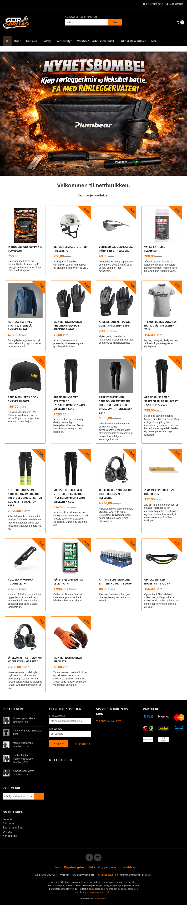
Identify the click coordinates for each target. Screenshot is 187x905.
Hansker (31, 41)
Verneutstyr (64, 41)
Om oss (7, 831)
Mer (153, 41)
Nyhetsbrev (129, 867)
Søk (115, 22)
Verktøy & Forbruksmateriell (95, 41)
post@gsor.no (88, 17)
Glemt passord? (83, 744)
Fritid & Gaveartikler (132, 41)
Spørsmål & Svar (13, 827)
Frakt (57, 867)
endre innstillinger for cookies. (98, 892)
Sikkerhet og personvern (103, 867)
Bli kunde (8, 823)
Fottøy (47, 41)
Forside (7, 819)
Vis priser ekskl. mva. (109, 721)
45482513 (71, 17)
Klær (17, 41)
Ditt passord (55, 728)
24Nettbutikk (100, 898)
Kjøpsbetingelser (74, 867)
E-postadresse (57, 716)
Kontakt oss (10, 835)
